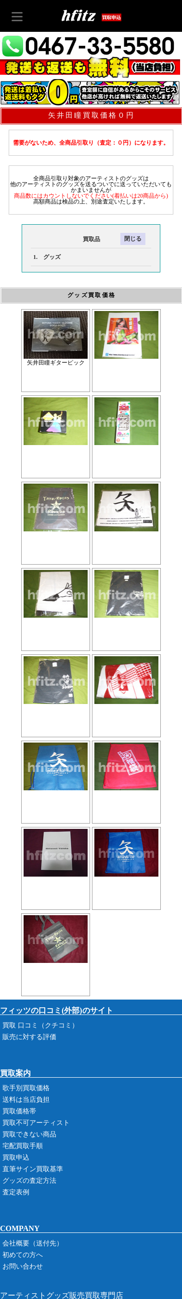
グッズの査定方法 (29, 1180)
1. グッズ (47, 257)
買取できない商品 (29, 1134)
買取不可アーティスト (36, 1122)
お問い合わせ (22, 1266)
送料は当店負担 (26, 1099)
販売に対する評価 (29, 1037)
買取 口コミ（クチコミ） (40, 1025)
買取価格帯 (19, 1111)
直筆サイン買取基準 (32, 1169)
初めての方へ (22, 1254)
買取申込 (15, 1157)
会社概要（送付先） (32, 1243)
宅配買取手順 (22, 1146)
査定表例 (15, 1192)
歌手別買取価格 (26, 1088)
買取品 (65, 239)
